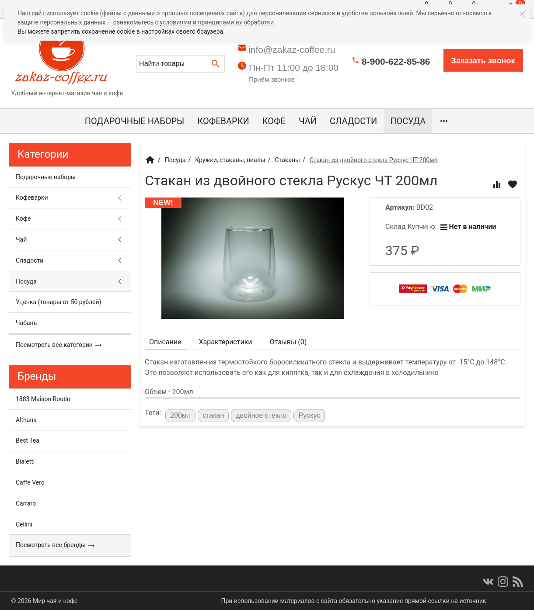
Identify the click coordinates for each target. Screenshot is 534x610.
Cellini (24, 524)
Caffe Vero (30, 482)
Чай (308, 121)
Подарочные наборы (135, 121)
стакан (213, 415)
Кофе (274, 121)
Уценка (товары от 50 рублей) (58, 301)
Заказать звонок (483, 60)
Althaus (26, 419)
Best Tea (27, 440)
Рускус (309, 415)
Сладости (353, 121)
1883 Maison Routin (43, 398)
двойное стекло (261, 415)
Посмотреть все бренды (55, 545)
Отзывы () (288, 342)
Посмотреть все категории (59, 345)
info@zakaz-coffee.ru (291, 50)
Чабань (26, 322)
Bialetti (25, 461)
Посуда (408, 121)
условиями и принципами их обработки (217, 22)
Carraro (26, 503)
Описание (165, 342)
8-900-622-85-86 (396, 61)
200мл (180, 415)
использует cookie (72, 13)
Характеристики (225, 342)
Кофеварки (223, 121)
